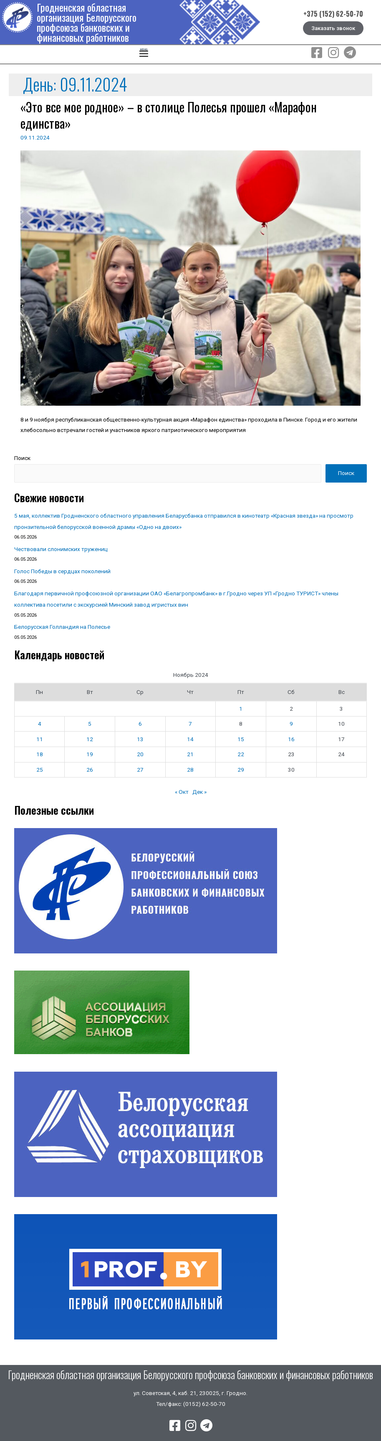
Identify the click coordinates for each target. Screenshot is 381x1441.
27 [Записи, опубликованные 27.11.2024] (140, 769)
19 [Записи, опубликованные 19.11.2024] (89, 754)
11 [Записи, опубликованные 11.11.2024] (39, 739)
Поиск (22, 458)
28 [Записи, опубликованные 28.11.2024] (190, 769)
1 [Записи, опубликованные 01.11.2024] (240, 708)
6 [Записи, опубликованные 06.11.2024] (140, 723)
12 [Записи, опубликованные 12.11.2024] (89, 739)
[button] (144, 54)
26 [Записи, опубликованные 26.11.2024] (89, 769)
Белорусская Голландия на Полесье (62, 626)
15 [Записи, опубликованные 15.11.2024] (240, 739)
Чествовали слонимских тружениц (61, 549)
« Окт (182, 791)
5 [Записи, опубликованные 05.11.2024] (89, 723)
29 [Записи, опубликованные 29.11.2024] (240, 769)
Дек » (199, 791)
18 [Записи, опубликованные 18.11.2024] (39, 754)
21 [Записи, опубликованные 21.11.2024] (190, 754)
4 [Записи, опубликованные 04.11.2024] (39, 723)
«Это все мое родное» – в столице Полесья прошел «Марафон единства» (168, 114)
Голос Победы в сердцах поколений (62, 571)
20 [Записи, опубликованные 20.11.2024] (140, 754)
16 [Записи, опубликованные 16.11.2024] (291, 739)
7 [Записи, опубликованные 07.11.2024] (190, 723)
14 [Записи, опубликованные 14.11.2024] (190, 739)
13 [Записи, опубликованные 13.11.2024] (140, 739)
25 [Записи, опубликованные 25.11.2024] (39, 769)
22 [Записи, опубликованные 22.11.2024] (240, 754)
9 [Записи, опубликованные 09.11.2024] (291, 723)
